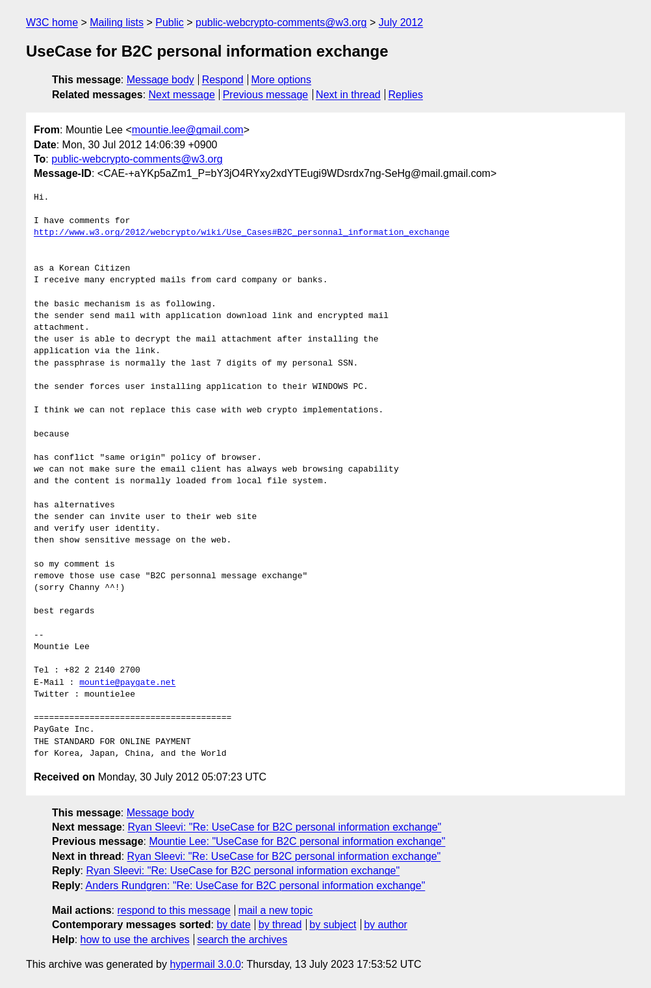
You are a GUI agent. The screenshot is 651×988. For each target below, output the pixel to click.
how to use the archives (135, 939)
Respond (223, 79)
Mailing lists (117, 22)
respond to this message (173, 910)
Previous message (266, 94)
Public (169, 22)
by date (233, 924)
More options (281, 79)
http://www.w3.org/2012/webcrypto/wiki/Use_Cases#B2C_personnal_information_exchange (242, 233)
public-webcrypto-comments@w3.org (281, 22)
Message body (160, 79)
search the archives (243, 939)
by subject (332, 924)
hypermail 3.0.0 (205, 964)
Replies (406, 94)
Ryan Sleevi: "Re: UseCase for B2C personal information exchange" (285, 827)
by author (385, 924)
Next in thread (348, 94)
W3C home (52, 22)
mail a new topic (275, 910)
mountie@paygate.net (127, 683)
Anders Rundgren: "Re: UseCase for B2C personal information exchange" (256, 885)
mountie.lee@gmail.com (188, 129)
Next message (182, 94)
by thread (280, 924)
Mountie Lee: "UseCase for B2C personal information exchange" (297, 841)
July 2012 (401, 22)
